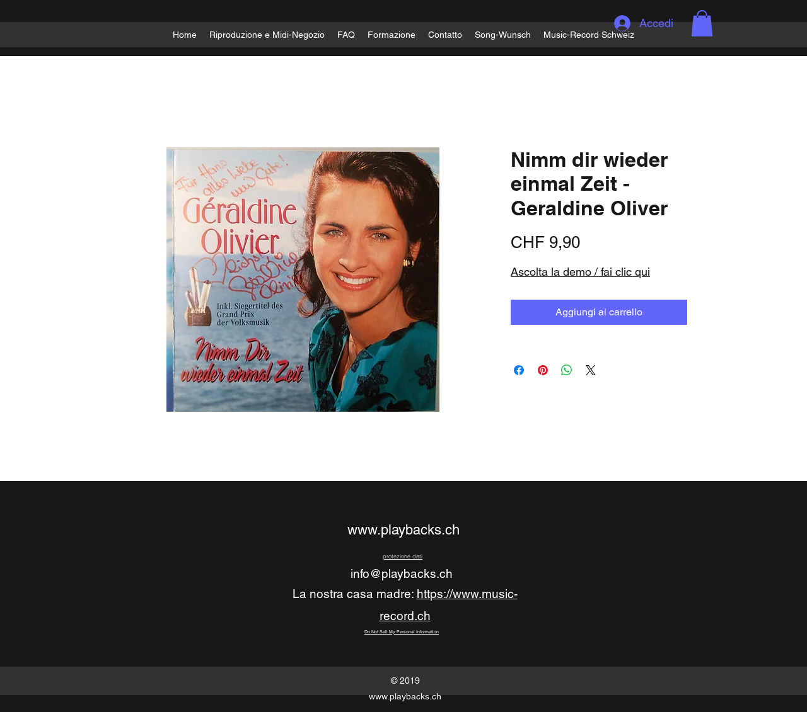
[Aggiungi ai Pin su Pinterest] (542, 370)
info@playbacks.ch (402, 573)
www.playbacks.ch (403, 530)
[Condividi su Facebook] (518, 370)
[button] (702, 23)
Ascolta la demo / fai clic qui (580, 271)
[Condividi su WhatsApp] (566, 370)
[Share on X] (590, 370)
